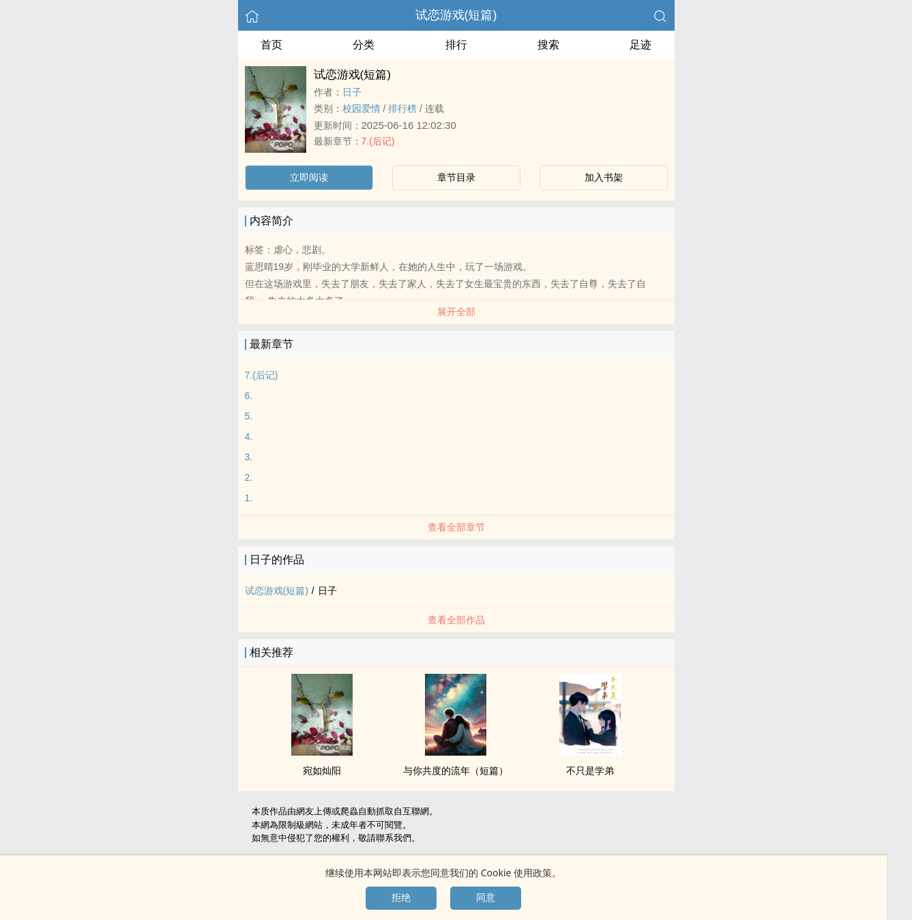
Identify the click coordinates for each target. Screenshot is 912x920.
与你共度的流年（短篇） (455, 770)
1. (249, 497)
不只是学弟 (590, 770)
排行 (456, 44)
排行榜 (402, 108)
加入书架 (604, 177)
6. (249, 395)
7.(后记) (378, 141)
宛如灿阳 (322, 770)
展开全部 (456, 311)
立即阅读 (309, 177)
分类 (363, 44)
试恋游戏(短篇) (456, 15)
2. (249, 477)
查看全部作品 (456, 619)
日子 (352, 92)
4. (249, 436)
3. (249, 456)
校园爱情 (361, 108)
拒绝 (401, 897)
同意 (485, 897)
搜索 (548, 44)
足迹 (640, 44)
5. (249, 416)
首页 (271, 44)
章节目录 (456, 177)
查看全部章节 (456, 527)
